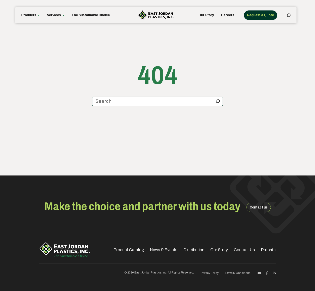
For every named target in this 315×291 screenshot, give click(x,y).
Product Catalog (129, 250)
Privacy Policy (210, 272)
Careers (227, 15)
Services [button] (54, 15)
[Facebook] (267, 272)
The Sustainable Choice (91, 15)
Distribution (193, 250)
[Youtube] (259, 272)
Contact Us (244, 250)
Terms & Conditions (238, 272)
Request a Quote (260, 15)
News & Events (163, 250)
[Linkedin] (274, 272)
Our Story (206, 15)
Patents (268, 250)
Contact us (259, 207)
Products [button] (28, 15)
